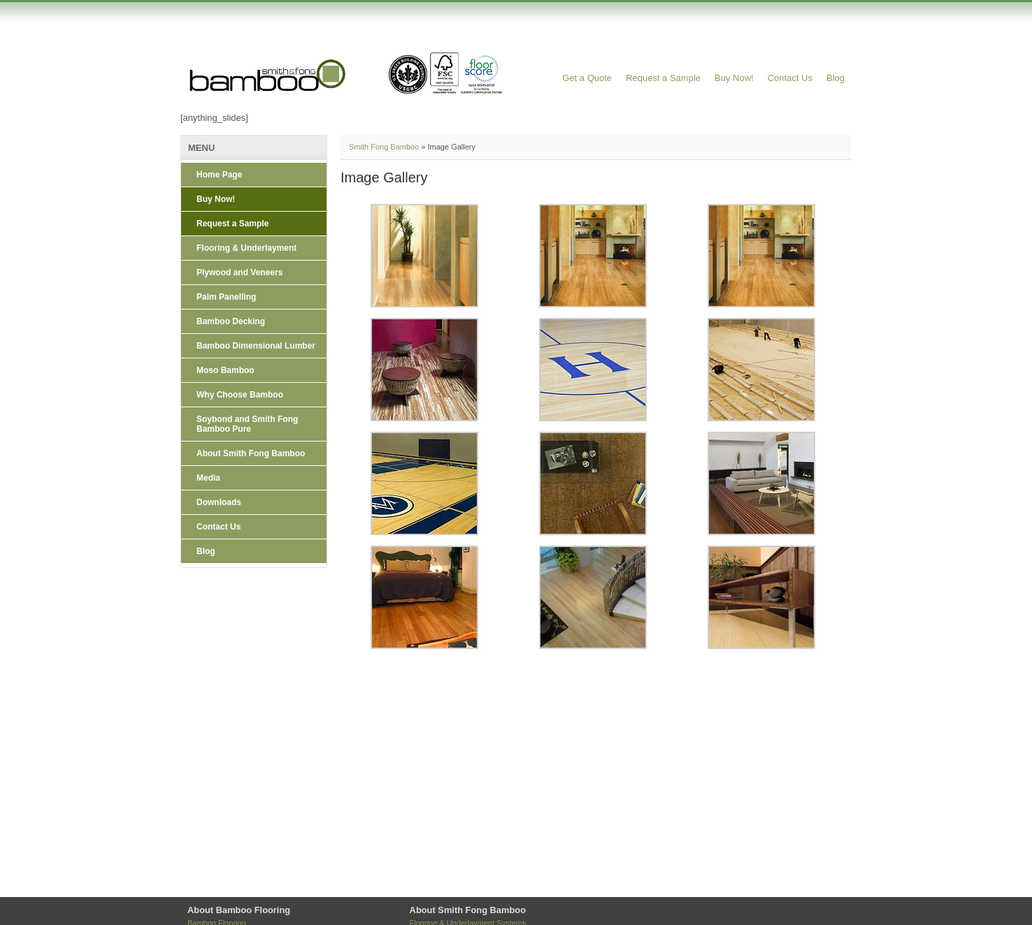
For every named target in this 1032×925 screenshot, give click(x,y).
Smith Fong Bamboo (384, 147)
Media (208, 478)
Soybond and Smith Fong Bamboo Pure (247, 424)
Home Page (219, 175)
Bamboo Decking (230, 321)
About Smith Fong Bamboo (250, 453)
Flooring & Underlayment (246, 248)
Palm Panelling (226, 297)
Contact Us (790, 78)
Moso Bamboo (225, 370)
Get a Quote (587, 78)
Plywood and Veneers (239, 272)
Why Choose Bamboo (239, 395)
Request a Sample (663, 78)
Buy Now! (734, 78)
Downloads (218, 502)
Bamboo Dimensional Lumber (255, 346)
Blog (835, 78)
